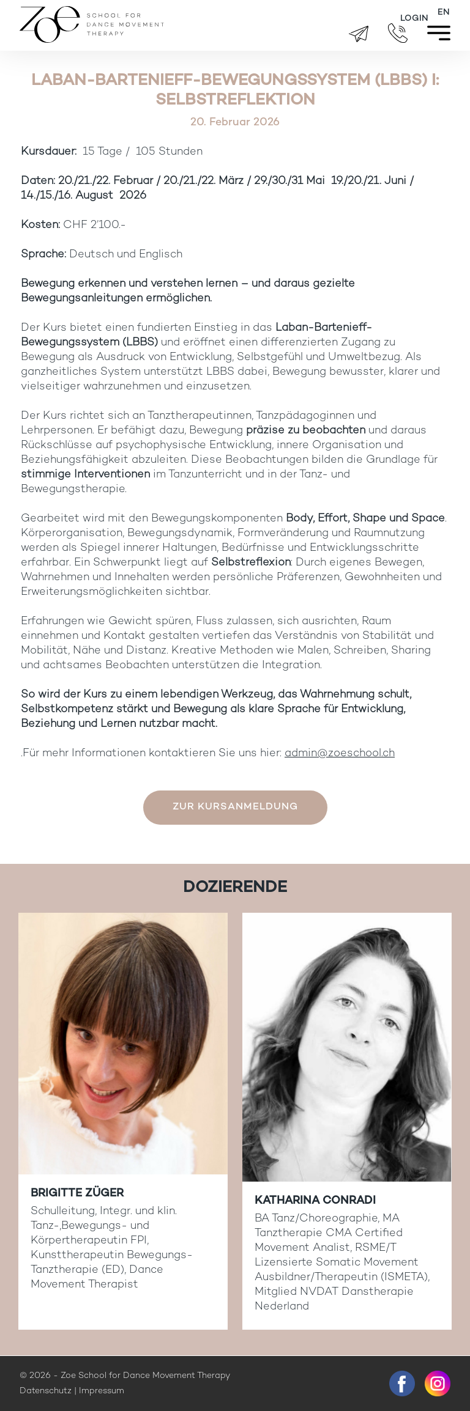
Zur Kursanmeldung (235, 807)
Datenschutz (46, 1391)
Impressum (101, 1391)
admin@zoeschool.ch (340, 753)
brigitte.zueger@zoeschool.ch (358, 34)
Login (414, 18)
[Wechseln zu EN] (443, 13)
